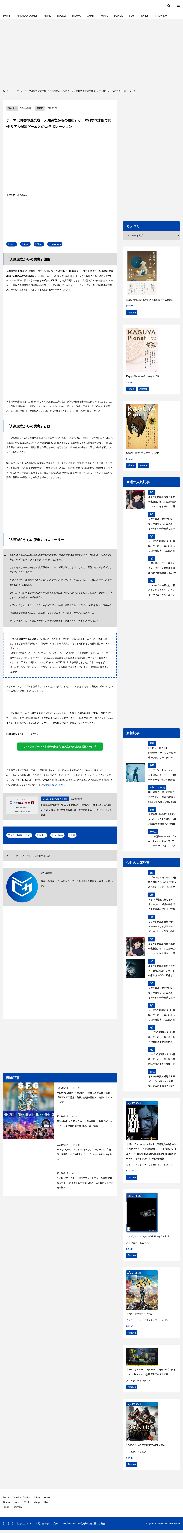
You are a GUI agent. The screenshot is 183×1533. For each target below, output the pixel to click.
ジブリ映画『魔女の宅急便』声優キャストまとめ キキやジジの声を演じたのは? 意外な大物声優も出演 (161, 524)
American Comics (27, 15)
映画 (152, 743)
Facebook (58, 835)
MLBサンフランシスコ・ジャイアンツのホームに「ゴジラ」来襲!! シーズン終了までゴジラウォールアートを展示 (84, 1154)
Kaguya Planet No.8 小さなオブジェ (143, 376)
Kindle (131, 389)
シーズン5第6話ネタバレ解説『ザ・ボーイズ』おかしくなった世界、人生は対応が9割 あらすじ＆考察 (161, 546)
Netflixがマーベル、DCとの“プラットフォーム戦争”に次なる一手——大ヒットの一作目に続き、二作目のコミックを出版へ (85, 1183)
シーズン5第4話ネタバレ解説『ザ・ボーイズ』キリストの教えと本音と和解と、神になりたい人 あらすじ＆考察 (161, 1037)
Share (26, 244)
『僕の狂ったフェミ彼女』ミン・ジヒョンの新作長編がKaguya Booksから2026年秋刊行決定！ (162, 568)
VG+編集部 (25, 108)
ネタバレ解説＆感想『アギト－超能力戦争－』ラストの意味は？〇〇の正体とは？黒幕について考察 (161, 971)
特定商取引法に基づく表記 (91, 1523)
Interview (161, 15)
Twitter (42, 835)
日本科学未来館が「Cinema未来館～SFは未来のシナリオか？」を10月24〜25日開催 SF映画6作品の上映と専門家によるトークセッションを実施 (76, 810)
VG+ (171, 1523)
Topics (144, 15)
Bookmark (56, 244)
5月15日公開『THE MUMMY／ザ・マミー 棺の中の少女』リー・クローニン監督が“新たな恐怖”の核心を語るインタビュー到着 (162, 753)
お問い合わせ (42, 1523)
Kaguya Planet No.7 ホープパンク (142, 452)
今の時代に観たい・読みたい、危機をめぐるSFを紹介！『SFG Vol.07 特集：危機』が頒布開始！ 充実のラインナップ (84, 1097)
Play (131, 15)
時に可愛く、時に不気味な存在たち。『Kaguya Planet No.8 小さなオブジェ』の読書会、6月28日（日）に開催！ (162, 797)
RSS (73, 835)
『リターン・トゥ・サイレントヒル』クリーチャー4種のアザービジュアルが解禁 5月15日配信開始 (162, 775)
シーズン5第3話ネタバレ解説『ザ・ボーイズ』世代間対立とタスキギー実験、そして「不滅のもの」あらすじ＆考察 (161, 1059)
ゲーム (153, 831)
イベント (29, 855)
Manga (118, 15)
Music (104, 15)
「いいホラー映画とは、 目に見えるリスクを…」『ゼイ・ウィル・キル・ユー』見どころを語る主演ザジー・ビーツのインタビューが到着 (161, 590)
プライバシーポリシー (64, 1523)
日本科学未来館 (42, 855)
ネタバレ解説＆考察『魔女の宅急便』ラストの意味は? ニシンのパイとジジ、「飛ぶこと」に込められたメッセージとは (162, 502)
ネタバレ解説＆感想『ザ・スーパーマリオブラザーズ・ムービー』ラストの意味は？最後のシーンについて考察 (161, 927)
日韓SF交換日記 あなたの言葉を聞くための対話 (149, 300)
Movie (6, 15)
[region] (91, 53)
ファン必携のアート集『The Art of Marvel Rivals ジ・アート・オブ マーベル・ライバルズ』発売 (162, 841)
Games (91, 15)
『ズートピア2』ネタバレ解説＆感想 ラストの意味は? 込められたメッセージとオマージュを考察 (162, 882)
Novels (61, 15)
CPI (178, 1523)
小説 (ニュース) (157, 787)
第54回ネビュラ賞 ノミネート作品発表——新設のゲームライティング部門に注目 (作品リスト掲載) (84, 1123)
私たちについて (24, 1523)
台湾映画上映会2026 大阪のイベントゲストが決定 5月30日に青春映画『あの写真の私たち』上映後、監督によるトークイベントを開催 (162, 819)
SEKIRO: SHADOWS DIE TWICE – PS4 (145, 1445)
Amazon (132, 312)
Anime (47, 15)
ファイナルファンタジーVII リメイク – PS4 (147, 1236)
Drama (76, 15)
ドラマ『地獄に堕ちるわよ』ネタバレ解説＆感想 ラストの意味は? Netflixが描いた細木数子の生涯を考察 (162, 904)
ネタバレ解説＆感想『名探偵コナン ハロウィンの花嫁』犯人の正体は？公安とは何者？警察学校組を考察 (161, 1081)
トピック (13, 855)
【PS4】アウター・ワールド (140, 1313)
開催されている (53, 784)
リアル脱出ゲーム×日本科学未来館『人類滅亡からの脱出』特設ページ (58, 746)
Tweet (12, 244)
